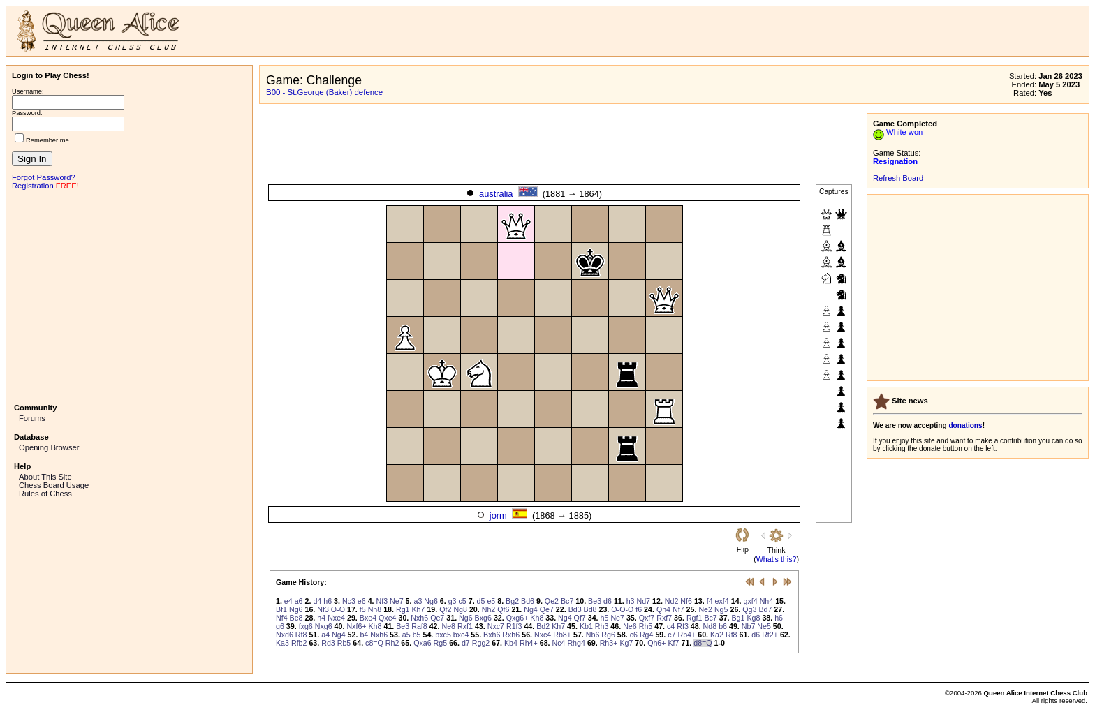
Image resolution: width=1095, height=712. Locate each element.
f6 (638, 609)
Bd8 (590, 609)
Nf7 (678, 609)
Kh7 (418, 609)
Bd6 (527, 601)
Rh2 (392, 643)
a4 (325, 634)
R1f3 (514, 626)
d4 (317, 601)
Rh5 (646, 626)
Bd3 (575, 609)
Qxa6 (422, 643)
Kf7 (673, 643)
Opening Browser (49, 447)
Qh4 (663, 609)
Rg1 (403, 609)
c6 (634, 634)
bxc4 (461, 634)
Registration (33, 185)
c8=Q (374, 643)
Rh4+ (529, 643)
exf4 (722, 601)
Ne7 (397, 601)
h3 (630, 601)
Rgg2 (481, 643)
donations (965, 425)
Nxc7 (495, 626)
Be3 (594, 601)
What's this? (776, 559)
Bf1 (281, 609)
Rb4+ (686, 634)
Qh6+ (656, 643)
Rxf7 (664, 618)
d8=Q (702, 643)
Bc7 (567, 601)
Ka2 (716, 634)
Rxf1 (465, 626)
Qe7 (547, 609)
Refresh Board (898, 178)
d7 (466, 643)
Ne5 (764, 626)
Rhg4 (576, 643)
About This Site (45, 477)
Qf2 (445, 609)
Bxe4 (368, 618)
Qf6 (503, 609)
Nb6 (593, 634)
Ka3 (282, 643)
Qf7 (580, 618)
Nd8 (710, 626)
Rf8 (301, 634)
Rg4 (647, 634)
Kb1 (586, 626)
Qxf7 (647, 618)
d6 (607, 601)
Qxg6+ (517, 618)
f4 (710, 601)
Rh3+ (609, 643)
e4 (288, 601)
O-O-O (622, 609)
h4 (321, 618)
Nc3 (348, 601)
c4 (671, 626)
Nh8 (375, 609)
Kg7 (626, 643)
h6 (327, 601)
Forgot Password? (43, 177)
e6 (362, 601)
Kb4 (510, 643)
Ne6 (630, 626)
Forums (32, 418)
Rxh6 (511, 634)
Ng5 (721, 609)
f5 (363, 609)
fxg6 (306, 626)
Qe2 (552, 601)
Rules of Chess (45, 493)
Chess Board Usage (54, 485)
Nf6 (686, 601)
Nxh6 (419, 618)
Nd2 (672, 601)
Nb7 (749, 626)
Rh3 (602, 626)
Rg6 (608, 634)
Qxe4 (387, 618)
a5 (406, 634)
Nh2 (489, 609)
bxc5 (443, 634)
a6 (299, 601)
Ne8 (448, 626)
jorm (498, 515)
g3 (452, 601)
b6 (723, 626)
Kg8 (753, 618)
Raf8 (419, 626)
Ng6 (431, 601)
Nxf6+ (356, 626)
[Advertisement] (129, 295)
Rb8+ (562, 634)
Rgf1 (694, 618)
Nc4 (559, 643)
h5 (605, 618)
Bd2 (543, 626)
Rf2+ (770, 634)
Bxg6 (483, 618)
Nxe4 (336, 618)
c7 (671, 634)
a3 (417, 601)
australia (496, 193)
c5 (462, 601)
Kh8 (536, 618)
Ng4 (531, 609)
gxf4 (751, 601)
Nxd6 (284, 634)
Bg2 (512, 601)
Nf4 (282, 618)
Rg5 (441, 643)
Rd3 (328, 643)
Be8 (296, 618)
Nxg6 (323, 626)
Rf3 (683, 626)
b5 (417, 634)
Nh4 (767, 601)
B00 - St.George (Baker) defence (324, 92)
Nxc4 (542, 634)
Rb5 (344, 643)
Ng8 (460, 609)
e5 (491, 601)
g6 (280, 626)
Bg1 (738, 618)
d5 (481, 601)
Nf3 (382, 601)
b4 (364, 634)
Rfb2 (299, 643)
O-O (338, 609)
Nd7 (644, 601)
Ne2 (705, 609)
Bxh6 (491, 634)
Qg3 (749, 609)
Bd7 (765, 609)
